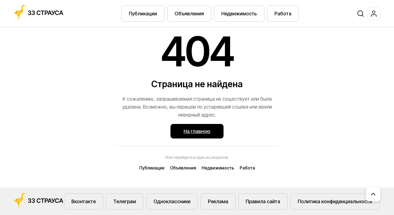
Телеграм (124, 201)
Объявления (189, 13)
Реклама (218, 201)
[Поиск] (360, 14)
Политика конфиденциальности (335, 201)
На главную (197, 131)
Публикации (143, 13)
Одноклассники (171, 201)
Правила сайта (263, 201)
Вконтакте (83, 201)
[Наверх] (373, 194)
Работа (282, 13)
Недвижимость (239, 13)
